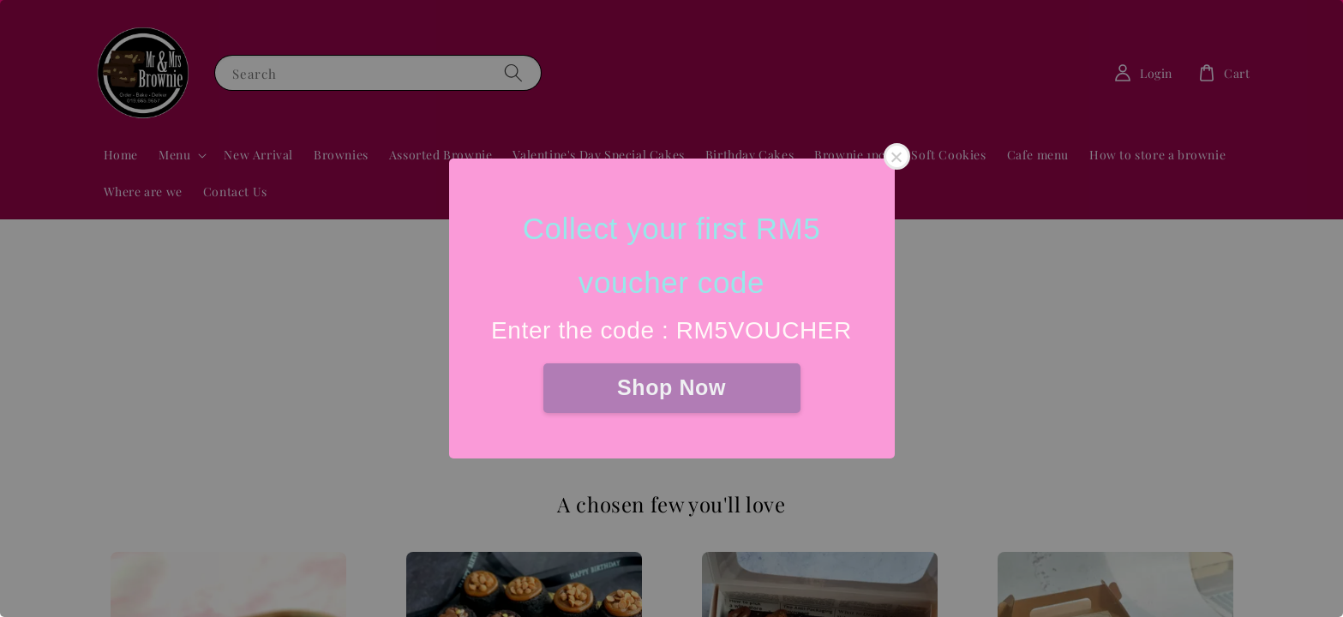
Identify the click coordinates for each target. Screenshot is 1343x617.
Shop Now (671, 387)
